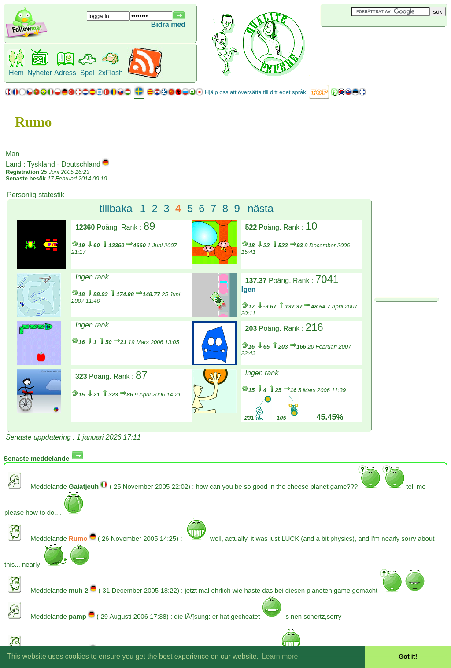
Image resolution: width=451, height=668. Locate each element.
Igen (248, 289)
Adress (65, 73)
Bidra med (168, 24)
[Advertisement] (373, 41)
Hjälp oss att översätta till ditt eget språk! (256, 92)
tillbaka (116, 208)
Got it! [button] (408, 656)
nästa (261, 208)
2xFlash (110, 73)
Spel (87, 73)
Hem (16, 73)
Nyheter (39, 73)
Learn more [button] (280, 656)
